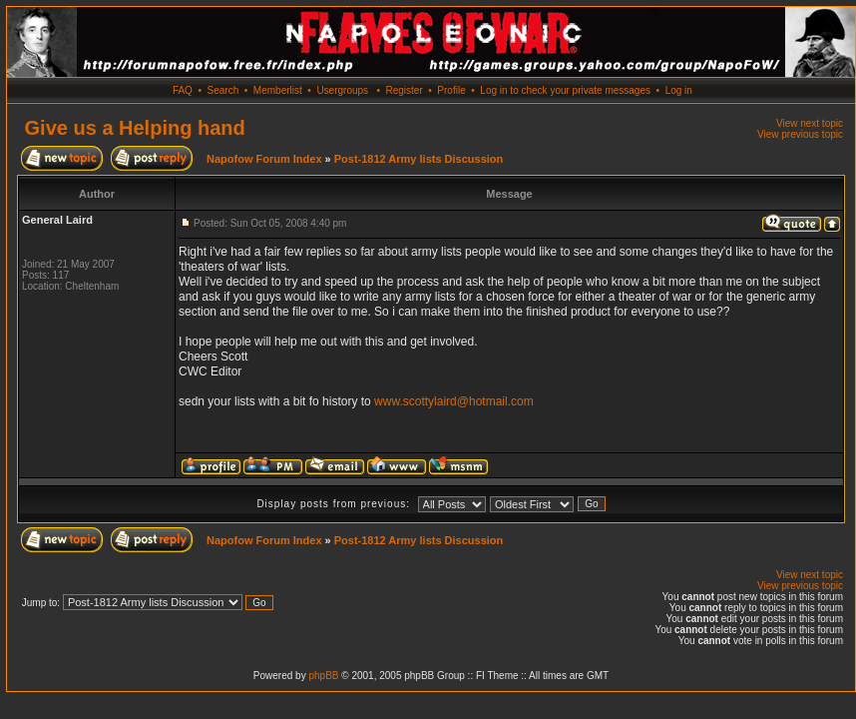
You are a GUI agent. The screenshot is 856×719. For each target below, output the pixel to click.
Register (403, 90)
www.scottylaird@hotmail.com (454, 401)
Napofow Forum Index (264, 159)
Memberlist (277, 90)
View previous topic (800, 134)
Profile (451, 90)
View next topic (809, 123)
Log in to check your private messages (565, 90)
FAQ (183, 90)
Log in (678, 90)
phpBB (323, 675)
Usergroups (342, 90)
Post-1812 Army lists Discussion (419, 159)
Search (223, 90)
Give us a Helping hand (135, 128)
